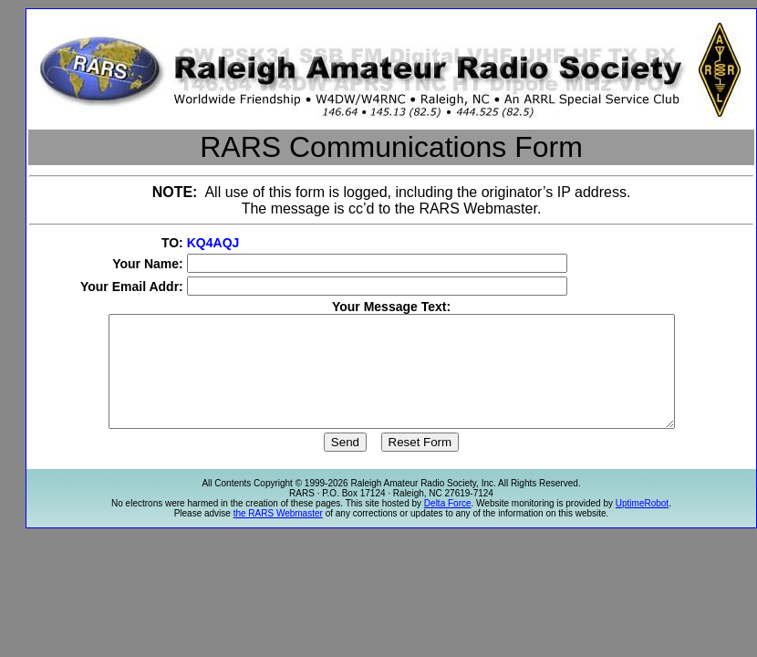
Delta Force (448, 525)
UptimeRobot (642, 525)
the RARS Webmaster (278, 535)
